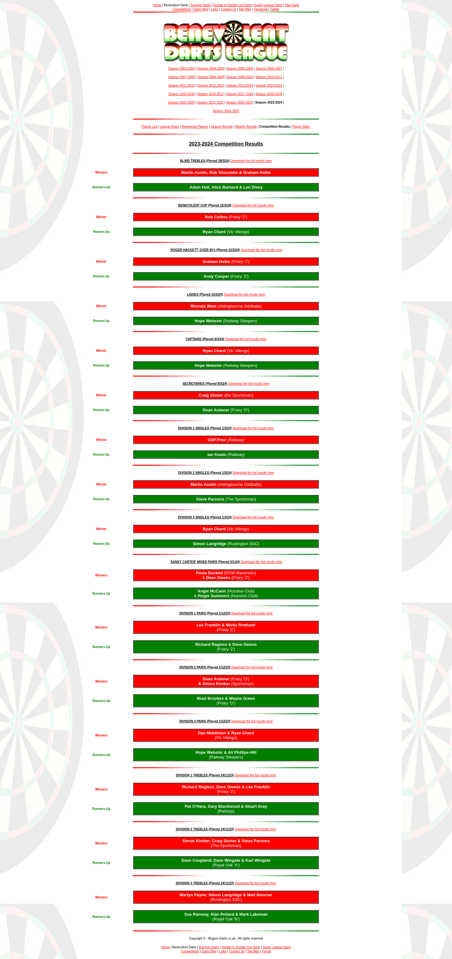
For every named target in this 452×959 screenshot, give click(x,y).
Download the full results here (251, 161)
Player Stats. (301, 126)
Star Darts (292, 5)
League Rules (169, 126)
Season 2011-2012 (181, 85)
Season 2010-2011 (269, 77)
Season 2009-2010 (239, 77)
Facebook (261, 9)
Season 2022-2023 (239, 102)
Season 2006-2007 (269, 68)
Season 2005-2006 (239, 68)
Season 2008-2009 (210, 77)
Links (214, 9)
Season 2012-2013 (210, 85)
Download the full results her (260, 250)
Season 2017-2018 (239, 94)
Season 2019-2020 (181, 102)
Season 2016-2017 (210, 94)
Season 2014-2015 (269, 85)
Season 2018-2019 (269, 94)
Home (157, 5)
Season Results (222, 126)
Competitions (182, 9)
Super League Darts (268, 5)
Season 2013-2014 (239, 85)
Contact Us (228, 9)
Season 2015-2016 (181, 94)
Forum (266, 951)
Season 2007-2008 (181, 77)
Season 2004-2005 (210, 68)
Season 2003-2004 (181, 68)
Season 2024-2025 (226, 111)
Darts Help (200, 9)
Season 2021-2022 (210, 102)
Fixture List (149, 126)
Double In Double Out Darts (232, 5)
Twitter (274, 9)
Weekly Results (246, 126)
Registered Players (195, 126)
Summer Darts (201, 5)
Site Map (245, 9)
